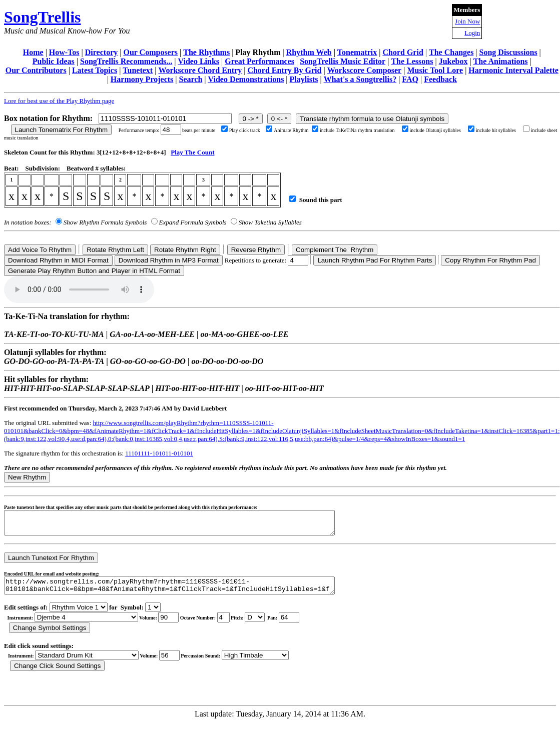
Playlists (304, 79)
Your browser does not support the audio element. (79, 289)
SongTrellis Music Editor (342, 61)
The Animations (500, 61)
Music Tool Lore (435, 70)
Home (33, 52)
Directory (101, 52)
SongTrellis (42, 17)
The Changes (451, 52)
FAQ (410, 79)
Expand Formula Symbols (193, 222)
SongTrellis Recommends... (126, 61)
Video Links (199, 61)
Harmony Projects (142, 79)
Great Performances (259, 61)
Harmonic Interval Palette (513, 70)
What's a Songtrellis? (360, 79)
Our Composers (150, 52)
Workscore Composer (364, 70)
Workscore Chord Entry (200, 70)
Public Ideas (54, 61)
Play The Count (192, 152)
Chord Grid (402, 52)
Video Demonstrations (246, 79)
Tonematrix (357, 52)
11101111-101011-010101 (159, 453)
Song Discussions (508, 52)
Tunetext (138, 70)
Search (191, 79)
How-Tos (64, 52)
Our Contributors (36, 70)
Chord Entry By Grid (284, 70)
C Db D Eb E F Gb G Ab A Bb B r (255, 625)
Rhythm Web (309, 52)
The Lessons (412, 61)
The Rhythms (206, 52)
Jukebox (453, 61)
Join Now (467, 21)
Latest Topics (94, 70)
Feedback (440, 79)
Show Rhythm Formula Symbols (105, 222)
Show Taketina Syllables (270, 222)
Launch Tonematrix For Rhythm (61, 130)
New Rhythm (27, 477)
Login (472, 32)
